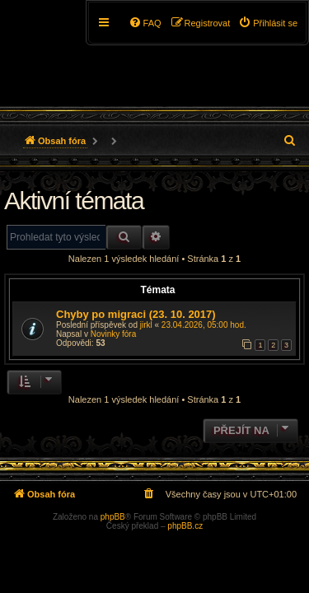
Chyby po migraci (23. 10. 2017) (136, 314)
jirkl (146, 324)
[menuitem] (267, 23)
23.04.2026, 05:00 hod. (204, 324)
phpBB (113, 516)
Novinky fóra (114, 334)
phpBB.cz (185, 525)
